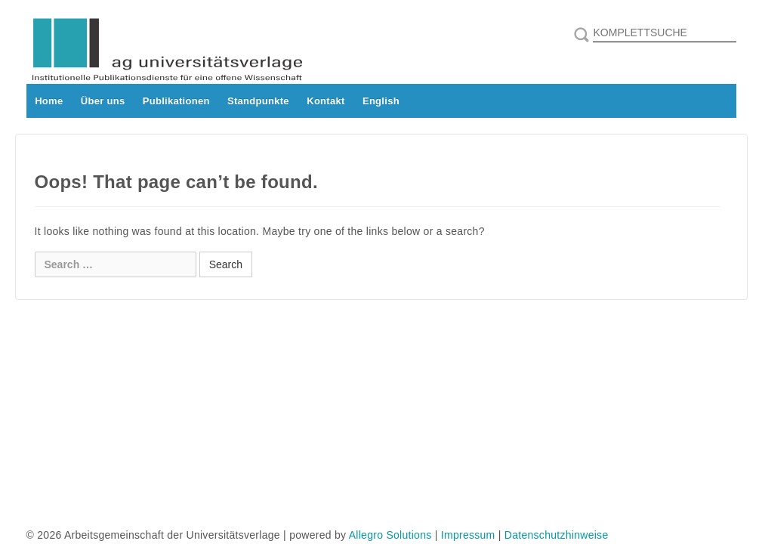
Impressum (468, 535)
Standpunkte (258, 101)
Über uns (103, 101)
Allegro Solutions (390, 535)
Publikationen (176, 101)
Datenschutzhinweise (556, 535)
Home (49, 101)
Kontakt (325, 101)
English (381, 101)
